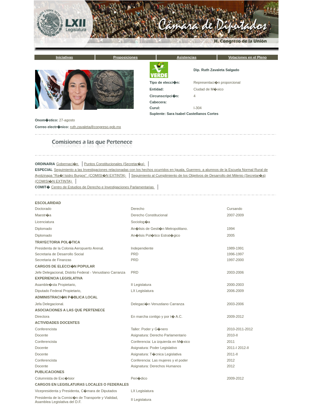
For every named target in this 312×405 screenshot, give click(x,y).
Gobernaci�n (67, 164)
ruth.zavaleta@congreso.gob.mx (95, 127)
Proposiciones (125, 57)
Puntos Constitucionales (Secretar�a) (114, 164)
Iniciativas (64, 57)
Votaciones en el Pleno (247, 57)
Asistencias (186, 57)
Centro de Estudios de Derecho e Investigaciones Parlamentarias (103, 187)
